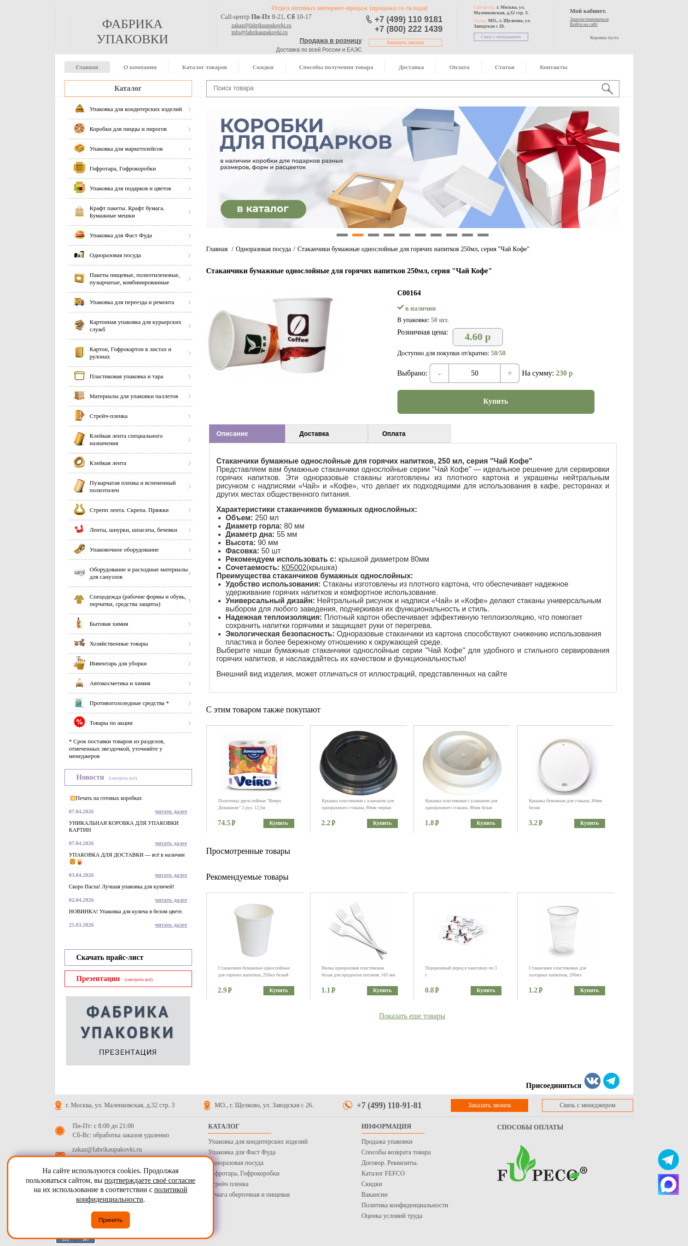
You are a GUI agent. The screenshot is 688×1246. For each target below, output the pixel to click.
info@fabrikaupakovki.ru (260, 32)
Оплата (459, 67)
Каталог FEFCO (383, 1173)
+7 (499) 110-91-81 (389, 1105)
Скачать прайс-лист (110, 957)
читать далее (171, 811)
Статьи (505, 67)
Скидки (263, 67)
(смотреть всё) (123, 778)
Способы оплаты (530, 1127)
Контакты (553, 67)
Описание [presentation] (232, 433)
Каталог (127, 88)
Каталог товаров (204, 67)
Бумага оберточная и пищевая (249, 1194)
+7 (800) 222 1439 (409, 29)
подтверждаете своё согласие (149, 1180)
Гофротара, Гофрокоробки (244, 1173)
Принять (110, 1220)
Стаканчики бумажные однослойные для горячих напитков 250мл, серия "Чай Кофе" (413, 249)
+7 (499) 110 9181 (409, 19)
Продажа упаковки (387, 1141)
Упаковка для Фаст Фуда (241, 1152)
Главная (87, 67)
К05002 (294, 567)
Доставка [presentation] (314, 433)
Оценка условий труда (391, 1215)
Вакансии (374, 1194)
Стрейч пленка (228, 1184)
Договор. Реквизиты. (389, 1162)
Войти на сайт (584, 24)
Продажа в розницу (331, 40)
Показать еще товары (412, 1016)
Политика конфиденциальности (405, 1205)
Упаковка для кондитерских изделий (258, 1141)
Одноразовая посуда (263, 249)
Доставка (411, 67)
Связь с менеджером (501, 36)
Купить (496, 401)
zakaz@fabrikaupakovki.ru (262, 25)
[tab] (247, 433)
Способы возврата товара (396, 1152)
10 (483, 235)
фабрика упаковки (132, 31)
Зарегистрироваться (589, 19)
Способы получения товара (336, 67)
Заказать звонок (405, 42)
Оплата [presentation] (394, 433)
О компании (140, 67)
